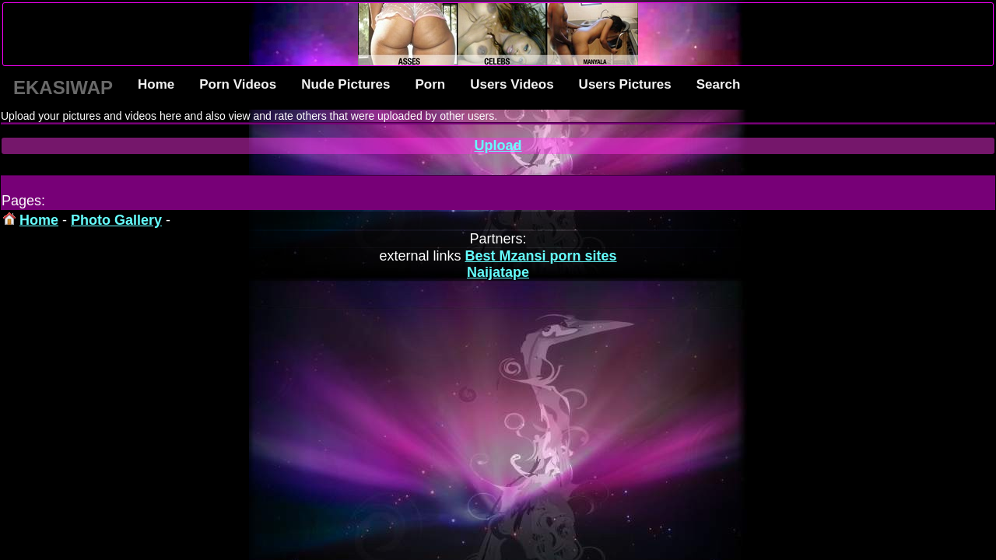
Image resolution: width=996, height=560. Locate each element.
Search (718, 84)
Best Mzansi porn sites (541, 256)
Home (156, 84)
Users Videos (511, 84)
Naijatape (498, 272)
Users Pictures (625, 84)
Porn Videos (237, 84)
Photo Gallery (116, 220)
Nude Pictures (345, 84)
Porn (430, 84)
